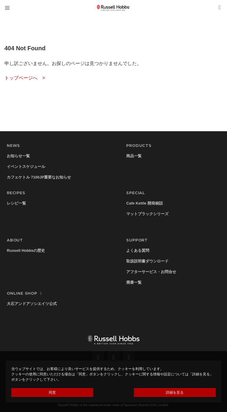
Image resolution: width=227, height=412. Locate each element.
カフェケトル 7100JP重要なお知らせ (39, 177)
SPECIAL (135, 192)
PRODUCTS (138, 145)
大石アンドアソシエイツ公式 (32, 303)
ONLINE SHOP (25, 293)
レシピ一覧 (16, 203)
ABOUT (15, 240)
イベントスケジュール (26, 166)
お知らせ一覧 (18, 156)
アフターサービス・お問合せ (151, 272)
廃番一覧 (134, 282)
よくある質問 (137, 250)
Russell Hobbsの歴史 (26, 250)
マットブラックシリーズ (147, 214)
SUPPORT (137, 240)
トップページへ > (24, 77)
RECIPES (16, 192)
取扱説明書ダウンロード (147, 261)
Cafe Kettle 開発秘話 (144, 203)
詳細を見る (175, 392)
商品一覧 (134, 156)
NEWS (13, 145)
